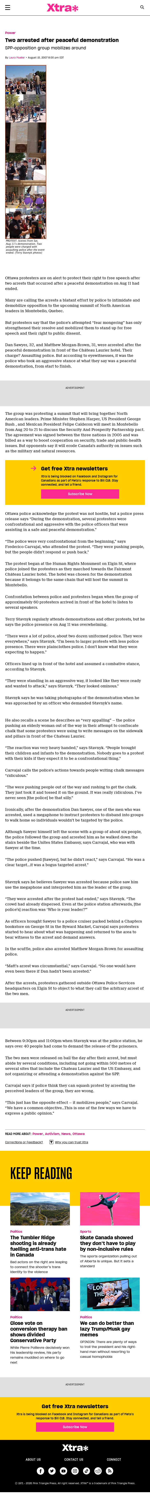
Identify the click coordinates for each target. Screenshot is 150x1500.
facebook (40, 1471)
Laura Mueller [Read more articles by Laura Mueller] (17, 57)
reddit (98, 1471)
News (65, 1134)
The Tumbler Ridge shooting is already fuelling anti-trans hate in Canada (38, 1246)
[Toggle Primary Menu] (7, 8)
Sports (85, 1232)
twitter (52, 1471)
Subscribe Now (80, 494)
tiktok (86, 1471)
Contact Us (73, 1460)
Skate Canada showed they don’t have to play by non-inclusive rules (108, 1243)
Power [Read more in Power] (10, 33)
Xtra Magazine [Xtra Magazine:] (75, 1448)
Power (37, 1134)
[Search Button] (142, 7)
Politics (16, 1232)
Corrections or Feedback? (24, 1142)
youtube (63, 1471)
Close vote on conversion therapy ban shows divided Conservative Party (38, 1331)
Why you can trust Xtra (68, 1142)
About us (33, 1460)
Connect (114, 1460)
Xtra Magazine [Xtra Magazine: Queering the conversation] (62, 7)
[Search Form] (142, 8)
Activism (52, 1134)
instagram (75, 1471)
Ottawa (79, 1134)
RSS (109, 1471)
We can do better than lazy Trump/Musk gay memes (107, 1329)
